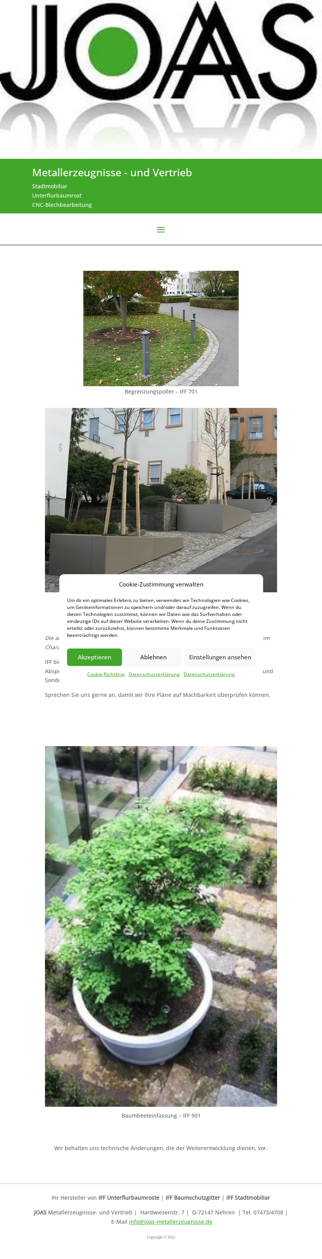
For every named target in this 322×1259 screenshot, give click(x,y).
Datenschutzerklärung (154, 674)
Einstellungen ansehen (220, 657)
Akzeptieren (94, 657)
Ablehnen (153, 657)
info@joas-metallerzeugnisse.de (170, 1221)
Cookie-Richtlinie (106, 674)
